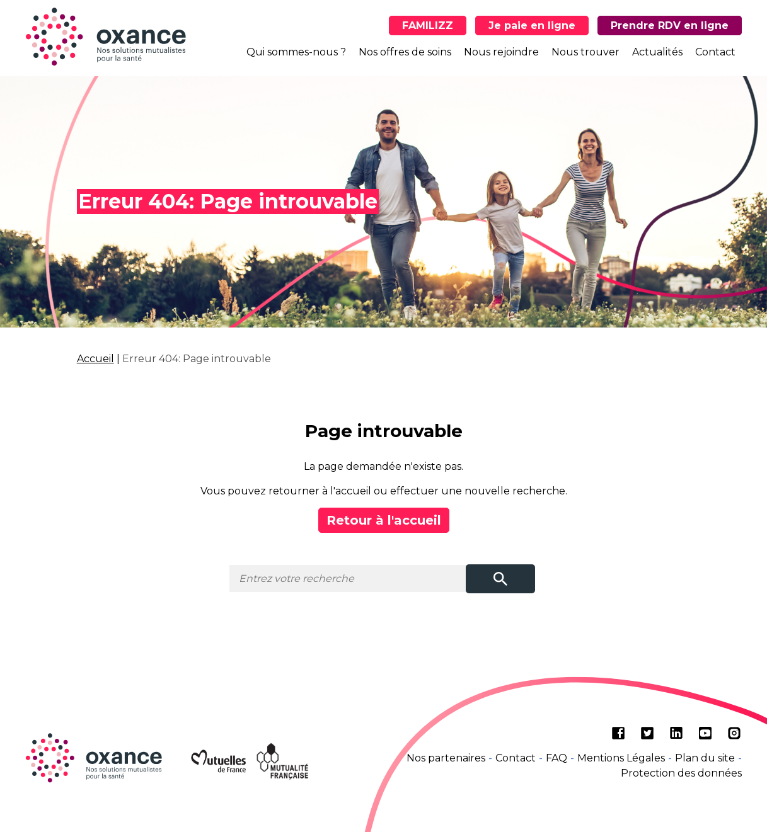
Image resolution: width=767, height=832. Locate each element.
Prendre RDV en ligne (670, 25)
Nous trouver (585, 52)
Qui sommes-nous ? (296, 52)
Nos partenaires (446, 758)
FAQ (556, 758)
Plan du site (705, 758)
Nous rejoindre (501, 52)
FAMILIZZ (427, 25)
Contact (715, 52)
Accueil (95, 359)
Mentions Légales (621, 758)
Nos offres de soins (405, 52)
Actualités (657, 52)
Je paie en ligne (531, 25)
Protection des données (681, 773)
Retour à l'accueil (383, 520)
